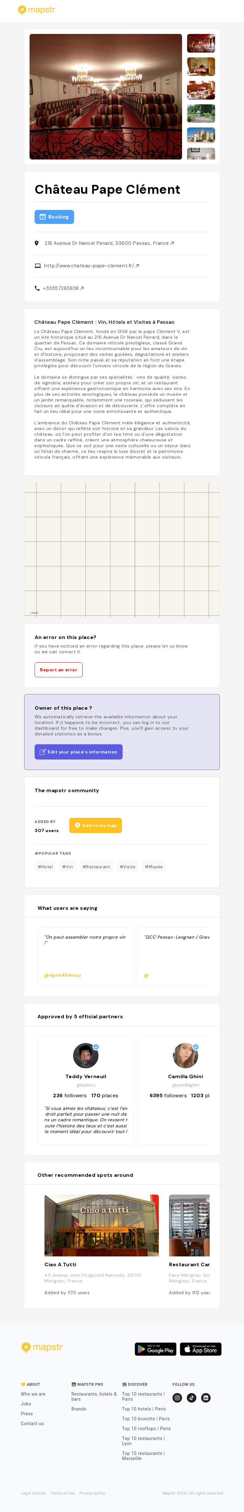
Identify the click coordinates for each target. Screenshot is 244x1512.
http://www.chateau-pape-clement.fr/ (91, 266)
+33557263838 (63, 288)
